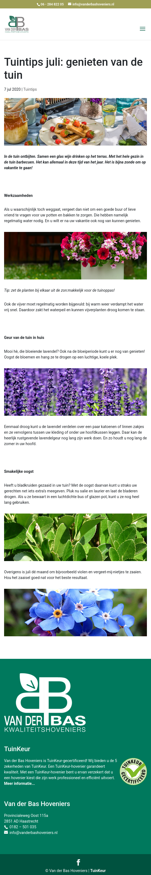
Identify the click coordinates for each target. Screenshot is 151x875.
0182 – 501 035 (23, 827)
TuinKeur (98, 870)
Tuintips (30, 89)
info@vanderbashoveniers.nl (33, 832)
